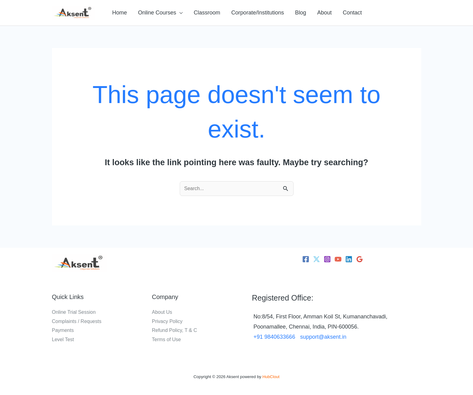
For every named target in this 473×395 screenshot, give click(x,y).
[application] (179, 12)
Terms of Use (166, 339)
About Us (162, 312)
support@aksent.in (323, 337)
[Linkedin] (348, 259)
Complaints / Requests (77, 321)
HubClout (271, 376)
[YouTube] (338, 259)
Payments (63, 330)
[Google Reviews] (359, 259)
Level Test (63, 339)
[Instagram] (327, 259)
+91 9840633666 (274, 337)
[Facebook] (305, 259)
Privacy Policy (167, 321)
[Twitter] (316, 259)
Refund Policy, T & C (174, 330)
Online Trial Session (74, 312)
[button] (160, 12)
